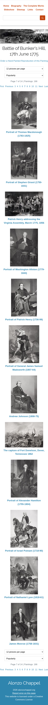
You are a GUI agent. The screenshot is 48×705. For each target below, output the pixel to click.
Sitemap (21, 10)
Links (30, 10)
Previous (9, 86)
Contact (39, 10)
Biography (16, 6)
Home (6, 6)
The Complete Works (33, 6)
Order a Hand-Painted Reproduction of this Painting (24, 61)
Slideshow (9, 10)
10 (33, 86)
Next (41, 86)
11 (36, 86)
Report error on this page (24, 693)
